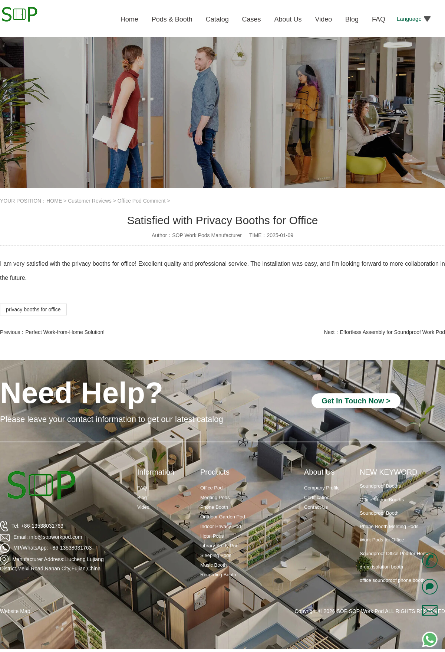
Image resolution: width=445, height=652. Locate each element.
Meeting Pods (215, 497)
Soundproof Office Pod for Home (394, 553)
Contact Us (316, 507)
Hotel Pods (212, 536)
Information (155, 472)
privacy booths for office (33, 309)
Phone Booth (214, 507)
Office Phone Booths (382, 499)
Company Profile (322, 488)
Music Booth (213, 565)
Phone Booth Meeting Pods (389, 526)
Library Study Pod (219, 545)
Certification (317, 497)
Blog (142, 497)
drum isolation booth (381, 566)
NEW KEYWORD (389, 472)
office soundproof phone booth (392, 580)
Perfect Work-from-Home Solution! (65, 332)
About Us (319, 472)
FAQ (142, 488)
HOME (54, 201)
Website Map (15, 611)
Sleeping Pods (215, 555)
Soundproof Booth (379, 513)
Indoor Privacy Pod (220, 526)
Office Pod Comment (142, 201)
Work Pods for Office (382, 539)
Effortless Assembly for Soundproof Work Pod (392, 332)
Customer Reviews (89, 201)
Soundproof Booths (380, 486)
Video (143, 507)
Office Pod (211, 488)
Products (215, 472)
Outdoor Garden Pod (222, 517)
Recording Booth (218, 574)
